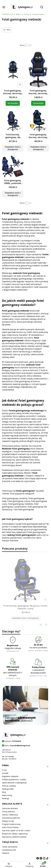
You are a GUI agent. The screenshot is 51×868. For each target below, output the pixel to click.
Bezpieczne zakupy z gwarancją (15, 833)
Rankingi (5, 798)
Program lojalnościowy (11, 824)
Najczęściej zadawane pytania (14, 837)
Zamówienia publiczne (11, 818)
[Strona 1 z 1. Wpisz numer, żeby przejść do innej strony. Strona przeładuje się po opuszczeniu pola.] (27, 45)
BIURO (18, 14)
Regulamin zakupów (10, 776)
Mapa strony (7, 795)
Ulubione (5, 853)
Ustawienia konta (9, 850)
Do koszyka (13, 103)
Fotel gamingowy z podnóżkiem (20, 505)
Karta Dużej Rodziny (10, 827)
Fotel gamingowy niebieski (20, 504)
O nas (4, 770)
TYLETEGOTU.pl (7, 14)
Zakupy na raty (8, 821)
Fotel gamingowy (38, 14)
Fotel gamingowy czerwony (14, 498)
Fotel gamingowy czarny (18, 501)
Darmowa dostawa (10, 808)
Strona (22, 45)
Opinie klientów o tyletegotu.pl (14, 782)
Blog (4, 792)
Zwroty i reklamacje (10, 814)
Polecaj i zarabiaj (9, 786)
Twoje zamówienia (9, 847)
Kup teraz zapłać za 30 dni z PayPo (16, 830)
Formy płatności (8, 811)
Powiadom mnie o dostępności (13, 148)
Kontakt (5, 773)
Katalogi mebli (8, 789)
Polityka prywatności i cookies (14, 779)
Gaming (26, 14)
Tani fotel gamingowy (23, 509)
